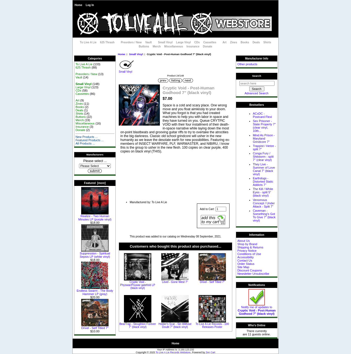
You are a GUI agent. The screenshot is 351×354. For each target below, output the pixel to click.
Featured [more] (95, 183)
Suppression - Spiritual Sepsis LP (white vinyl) (95, 253)
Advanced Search (256, 93)
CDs (197, 42)
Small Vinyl (136, 54)
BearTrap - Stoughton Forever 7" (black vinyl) (137, 325)
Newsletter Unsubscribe (253, 273)
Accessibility (245, 257)
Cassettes (209, 42)
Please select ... (95, 161)
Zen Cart (210, 352)
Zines (233, 42)
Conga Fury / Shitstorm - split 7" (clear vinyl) (263, 157)
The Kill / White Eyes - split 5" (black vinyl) (263, 192)
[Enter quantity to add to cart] (221, 209)
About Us (243, 240)
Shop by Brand (247, 244)
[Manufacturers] (95, 166)
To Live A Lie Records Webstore (173, 352)
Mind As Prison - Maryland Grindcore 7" (264, 138)
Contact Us (244, 260)
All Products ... (85, 143)
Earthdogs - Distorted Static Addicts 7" (263, 181)
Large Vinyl (183, 42)
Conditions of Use (249, 254)
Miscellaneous (173, 46)
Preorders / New (131, 42)
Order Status (245, 263)
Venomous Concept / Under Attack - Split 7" (264, 203)
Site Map (243, 267)
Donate (207, 46)
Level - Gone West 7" (175, 282)
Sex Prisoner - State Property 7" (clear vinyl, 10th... (264, 125)
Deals (256, 42)
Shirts (267, 42)
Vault (148, 42)
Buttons (144, 46)
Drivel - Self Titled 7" (95, 327)
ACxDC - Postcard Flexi (262, 115)
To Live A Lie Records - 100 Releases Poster (212, 325)
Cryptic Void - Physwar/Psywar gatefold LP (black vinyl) (137, 285)
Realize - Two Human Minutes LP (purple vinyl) (95, 216)
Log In (90, 5)
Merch (157, 46)
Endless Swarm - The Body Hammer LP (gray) (95, 291)
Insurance (192, 46)
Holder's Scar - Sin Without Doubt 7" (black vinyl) (174, 325)
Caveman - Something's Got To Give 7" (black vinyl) (264, 215)
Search (256, 75)
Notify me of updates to (257, 309)
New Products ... (86, 136)
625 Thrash (107, 42)
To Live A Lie (88, 42)
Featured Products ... (89, 140)
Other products (247, 64)
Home (78, 5)
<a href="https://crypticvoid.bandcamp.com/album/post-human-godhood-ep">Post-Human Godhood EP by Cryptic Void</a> (175, 174)
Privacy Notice (246, 250)
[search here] (256, 83)
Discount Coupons (249, 270)
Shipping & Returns (250, 247)
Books (245, 42)
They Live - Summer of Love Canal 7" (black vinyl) (264, 169)
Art (224, 42)
